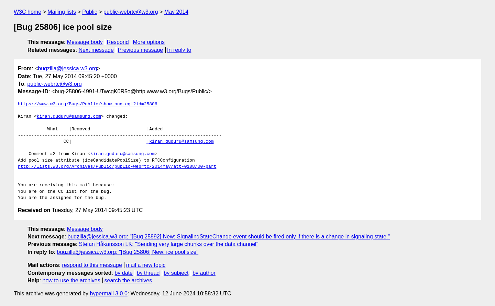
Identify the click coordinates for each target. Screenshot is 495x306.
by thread (148, 273)
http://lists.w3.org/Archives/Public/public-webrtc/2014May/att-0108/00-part (117, 167)
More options (149, 42)
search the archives (128, 280)
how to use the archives (71, 280)
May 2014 (176, 12)
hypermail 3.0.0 (108, 293)
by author (204, 273)
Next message (96, 50)
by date (123, 273)
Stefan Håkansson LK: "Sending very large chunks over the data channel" (168, 244)
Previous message (140, 50)
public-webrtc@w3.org (130, 12)
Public (89, 12)
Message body (85, 42)
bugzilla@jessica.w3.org (67, 68)
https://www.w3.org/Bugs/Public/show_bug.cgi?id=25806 (87, 104)
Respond (118, 42)
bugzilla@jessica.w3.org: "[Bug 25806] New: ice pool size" (127, 252)
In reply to (179, 50)
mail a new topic (146, 265)
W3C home (27, 12)
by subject (176, 273)
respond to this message (92, 265)
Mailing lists (61, 12)
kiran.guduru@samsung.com (69, 117)
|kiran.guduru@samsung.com (179, 142)
